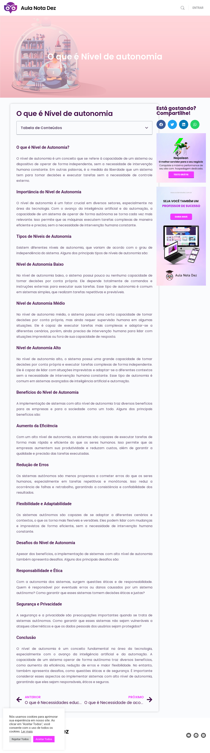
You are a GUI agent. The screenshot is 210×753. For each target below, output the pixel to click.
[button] (146, 127)
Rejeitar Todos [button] (20, 739)
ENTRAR (198, 7)
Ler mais (27, 731)
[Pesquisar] (182, 7)
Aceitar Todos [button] (44, 739)
